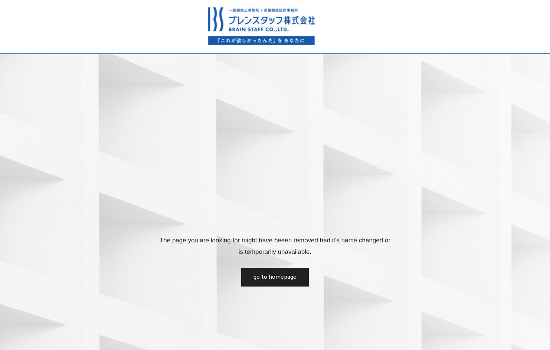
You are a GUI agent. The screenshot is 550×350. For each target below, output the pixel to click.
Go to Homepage (275, 277)
